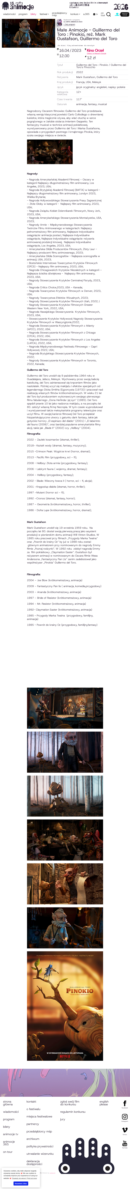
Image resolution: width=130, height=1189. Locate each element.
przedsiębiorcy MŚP (59, 14)
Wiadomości (9, 14)
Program (8, 1119)
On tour (7, 1152)
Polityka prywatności (40, 1146)
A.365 (86, 14)
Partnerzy (33, 1124)
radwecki (52, 1173)
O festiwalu (33, 1109)
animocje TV (10, 1134)
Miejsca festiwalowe (39, 1116)
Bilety (6, 1127)
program (23, 14)
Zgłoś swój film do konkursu (69, 1103)
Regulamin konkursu (72, 1112)
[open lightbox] (65, 709)
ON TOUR (103, 14)
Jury (62, 1119)
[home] (65, 6)
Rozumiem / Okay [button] (21, 1183)
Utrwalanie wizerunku (40, 1154)
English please (104, 1103)
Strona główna (8, 1103)
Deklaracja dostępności (34, 1162)
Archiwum (33, 1139)
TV (97, 14)
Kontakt (31, 1101)
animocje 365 (9, 1143)
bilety (33, 14)
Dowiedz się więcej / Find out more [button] (24, 1178)
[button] (44, 14)
